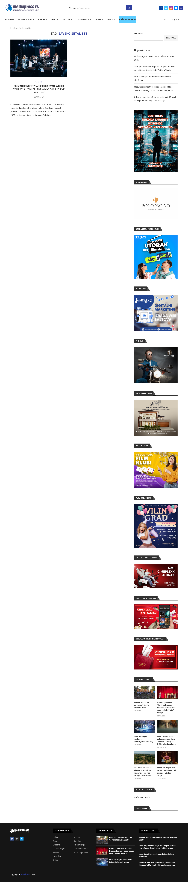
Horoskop (57, 856)
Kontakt (77, 837)
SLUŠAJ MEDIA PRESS (127, 19)
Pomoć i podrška (81, 852)
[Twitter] (166, 8)
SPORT (53, 19)
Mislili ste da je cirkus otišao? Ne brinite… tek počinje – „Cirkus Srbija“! (166, 771)
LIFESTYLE (66, 19)
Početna (13, 28)
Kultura (56, 837)
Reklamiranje (79, 845)
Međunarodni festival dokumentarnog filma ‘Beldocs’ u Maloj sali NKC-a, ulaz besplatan (166, 740)
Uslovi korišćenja (81, 849)
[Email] (176, 8)
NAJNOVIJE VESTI (25, 19)
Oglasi (55, 860)
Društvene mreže (142, 797)
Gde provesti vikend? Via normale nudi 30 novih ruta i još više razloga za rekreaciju (142, 771)
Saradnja (77, 841)
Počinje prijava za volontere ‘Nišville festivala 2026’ (141, 705)
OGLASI (110, 19)
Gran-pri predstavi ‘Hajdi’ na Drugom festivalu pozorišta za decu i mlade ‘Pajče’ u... (121, 850)
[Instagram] (171, 8)
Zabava (56, 852)
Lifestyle (56, 845)
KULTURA (41, 19)
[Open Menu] (181, 8)
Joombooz (25, 874)
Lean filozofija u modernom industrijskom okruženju (144, 739)
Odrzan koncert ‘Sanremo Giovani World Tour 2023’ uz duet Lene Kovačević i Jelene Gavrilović (38, 89)
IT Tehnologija (59, 849)
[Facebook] (161, 8)
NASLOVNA (9, 19)
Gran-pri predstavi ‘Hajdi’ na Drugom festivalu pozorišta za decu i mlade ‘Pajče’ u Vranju (166, 707)
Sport (55, 841)
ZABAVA (98, 19)
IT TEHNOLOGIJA (82, 19)
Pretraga (129, 8)
